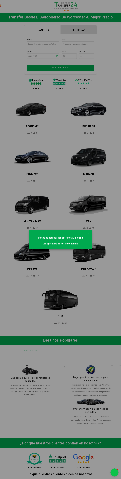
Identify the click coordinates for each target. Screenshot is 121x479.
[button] (114, 472)
